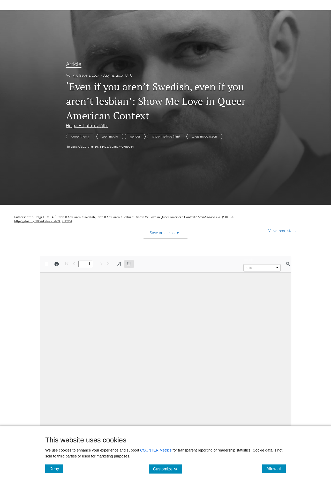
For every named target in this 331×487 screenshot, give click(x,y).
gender (135, 136)
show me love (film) (166, 136)
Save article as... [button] (164, 233)
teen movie (110, 136)
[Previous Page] (74, 263)
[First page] (67, 263)
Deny (56, 468)
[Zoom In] (251, 260)
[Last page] (109, 263)
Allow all (276, 468)
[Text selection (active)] (129, 264)
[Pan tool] (118, 264)
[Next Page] (101, 263)
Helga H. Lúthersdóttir (87, 125)
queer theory (80, 136)
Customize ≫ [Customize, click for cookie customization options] (167, 468)
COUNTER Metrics (156, 450)
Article (73, 64)
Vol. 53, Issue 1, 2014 (83, 75)
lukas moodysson (204, 136)
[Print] (56, 264)
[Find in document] (288, 264)
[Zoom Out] (246, 260)
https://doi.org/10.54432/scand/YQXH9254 (100, 146)
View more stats (282, 230)
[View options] (46, 264)
